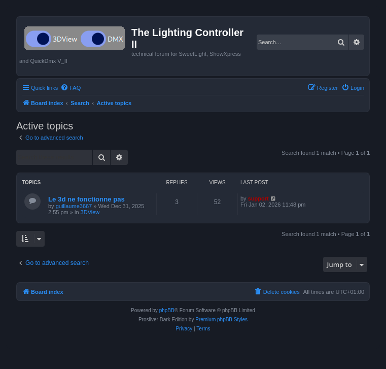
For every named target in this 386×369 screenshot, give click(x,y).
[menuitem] (70, 88)
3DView (90, 212)
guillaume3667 (74, 206)
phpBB (166, 310)
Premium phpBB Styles (221, 319)
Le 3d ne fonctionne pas (86, 199)
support (258, 198)
